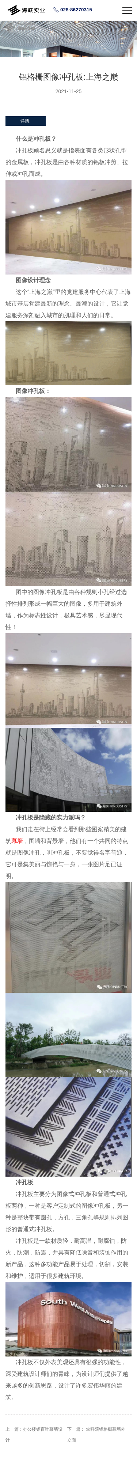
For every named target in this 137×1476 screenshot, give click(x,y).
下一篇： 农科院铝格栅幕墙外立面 (96, 1435)
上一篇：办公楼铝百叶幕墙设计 (33, 1435)
